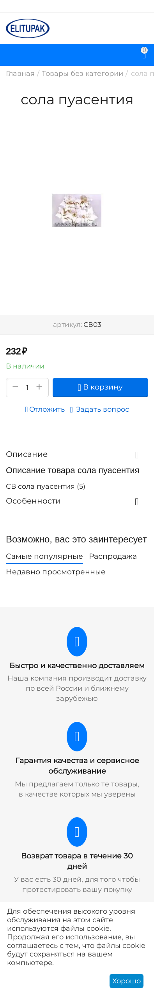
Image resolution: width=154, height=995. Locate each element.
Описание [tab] (75, 454)
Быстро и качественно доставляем (77, 665)
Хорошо (126, 981)
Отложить (44, 409)
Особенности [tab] (75, 500)
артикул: (67, 324)
